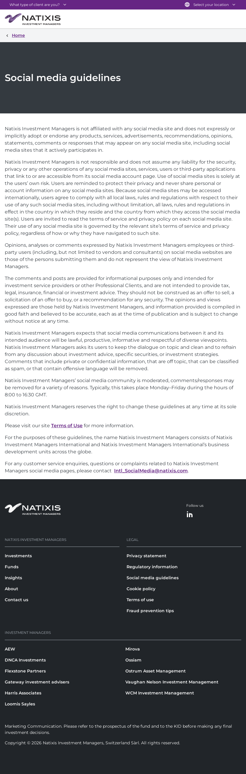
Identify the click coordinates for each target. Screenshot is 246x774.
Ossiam (133, 660)
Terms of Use (67, 425)
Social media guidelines (153, 577)
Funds (11, 566)
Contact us (16, 599)
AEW (10, 649)
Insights (13, 577)
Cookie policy (141, 588)
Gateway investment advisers (37, 682)
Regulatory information (152, 566)
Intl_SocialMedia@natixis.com (151, 471)
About (11, 588)
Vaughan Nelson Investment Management (171, 682)
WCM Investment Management (159, 693)
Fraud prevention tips (150, 610)
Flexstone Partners (25, 671)
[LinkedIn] (189, 515)
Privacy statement (146, 555)
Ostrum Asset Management (155, 671)
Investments (18, 555)
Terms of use (140, 599)
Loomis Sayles (20, 704)
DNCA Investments (25, 660)
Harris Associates (23, 693)
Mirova (132, 649)
